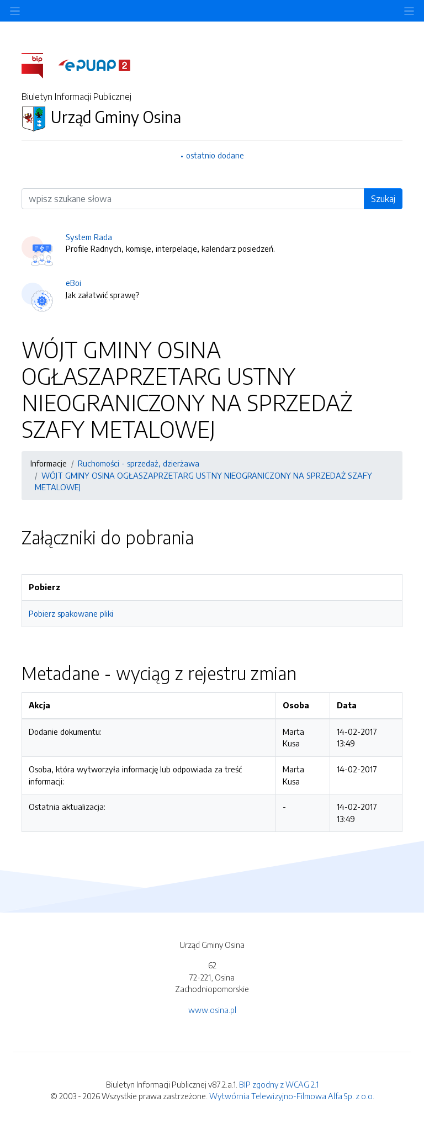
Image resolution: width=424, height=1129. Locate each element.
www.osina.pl (212, 1010)
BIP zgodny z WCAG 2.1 (279, 1084)
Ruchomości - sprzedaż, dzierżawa (138, 463)
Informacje (48, 463)
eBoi (73, 283)
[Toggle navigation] (409, 10)
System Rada (89, 237)
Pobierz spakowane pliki (71, 613)
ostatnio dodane (215, 155)
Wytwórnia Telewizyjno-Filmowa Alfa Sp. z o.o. (291, 1096)
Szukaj (383, 198)
